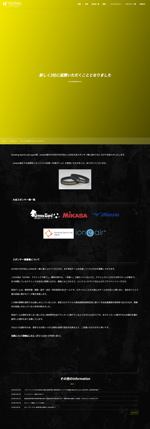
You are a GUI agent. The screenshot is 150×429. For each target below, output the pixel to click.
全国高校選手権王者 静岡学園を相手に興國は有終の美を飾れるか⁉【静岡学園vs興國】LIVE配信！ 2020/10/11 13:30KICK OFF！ (61, 400)
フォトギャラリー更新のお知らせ (34, 396)
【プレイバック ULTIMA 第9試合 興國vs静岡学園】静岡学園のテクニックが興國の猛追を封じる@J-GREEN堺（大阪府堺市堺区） (61, 392)
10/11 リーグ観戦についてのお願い (34, 405)
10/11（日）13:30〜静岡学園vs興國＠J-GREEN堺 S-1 (40, 409)
